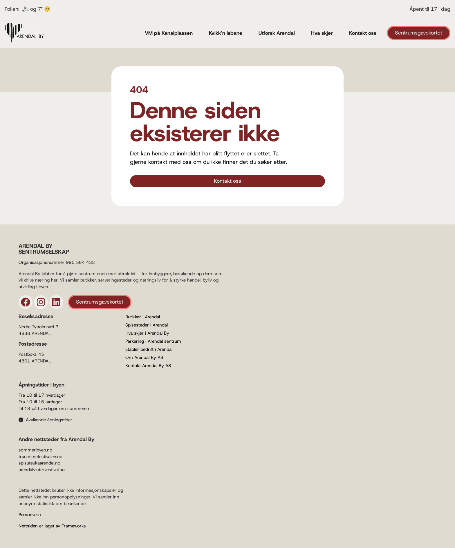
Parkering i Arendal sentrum (153, 341)
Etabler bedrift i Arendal (148, 349)
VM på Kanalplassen (169, 33)
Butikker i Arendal (142, 317)
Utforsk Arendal (277, 33)
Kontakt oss (362, 33)
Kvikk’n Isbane (225, 33)
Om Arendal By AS (144, 357)
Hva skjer (322, 33)
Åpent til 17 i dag (429, 9)
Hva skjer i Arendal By (147, 333)
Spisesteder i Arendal (146, 325)
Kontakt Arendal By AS (148, 366)
